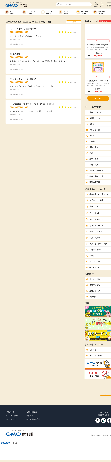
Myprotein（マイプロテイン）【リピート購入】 (34, 104)
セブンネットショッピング (24, 79)
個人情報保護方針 (33, 419)
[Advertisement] (39, 384)
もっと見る (98, 98)
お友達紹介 (10, 412)
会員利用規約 (31, 412)
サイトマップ (11, 419)
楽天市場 (16, 54)
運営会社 (29, 416)
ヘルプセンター (12, 416)
